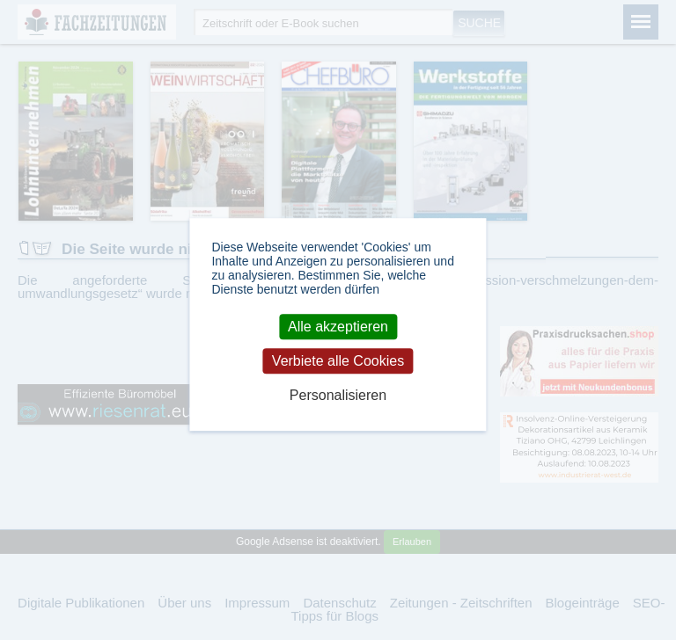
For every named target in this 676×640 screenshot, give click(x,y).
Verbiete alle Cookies (338, 360)
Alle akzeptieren (338, 326)
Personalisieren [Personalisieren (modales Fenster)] (338, 396)
